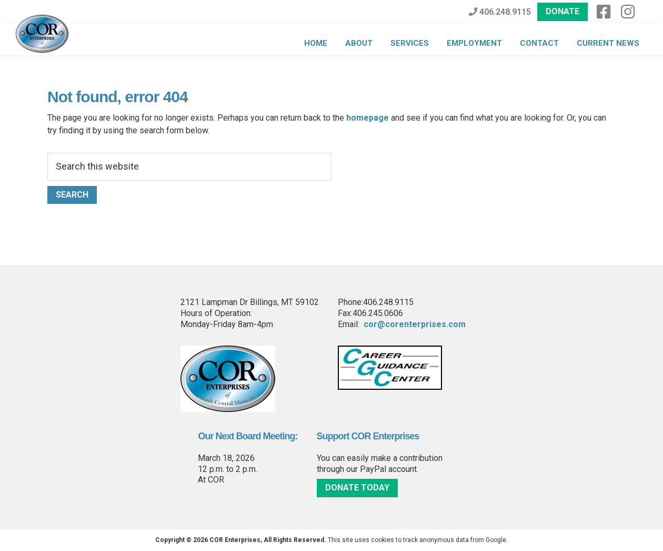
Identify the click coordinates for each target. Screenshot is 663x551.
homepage (367, 118)
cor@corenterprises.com (415, 324)
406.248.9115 (500, 12)
